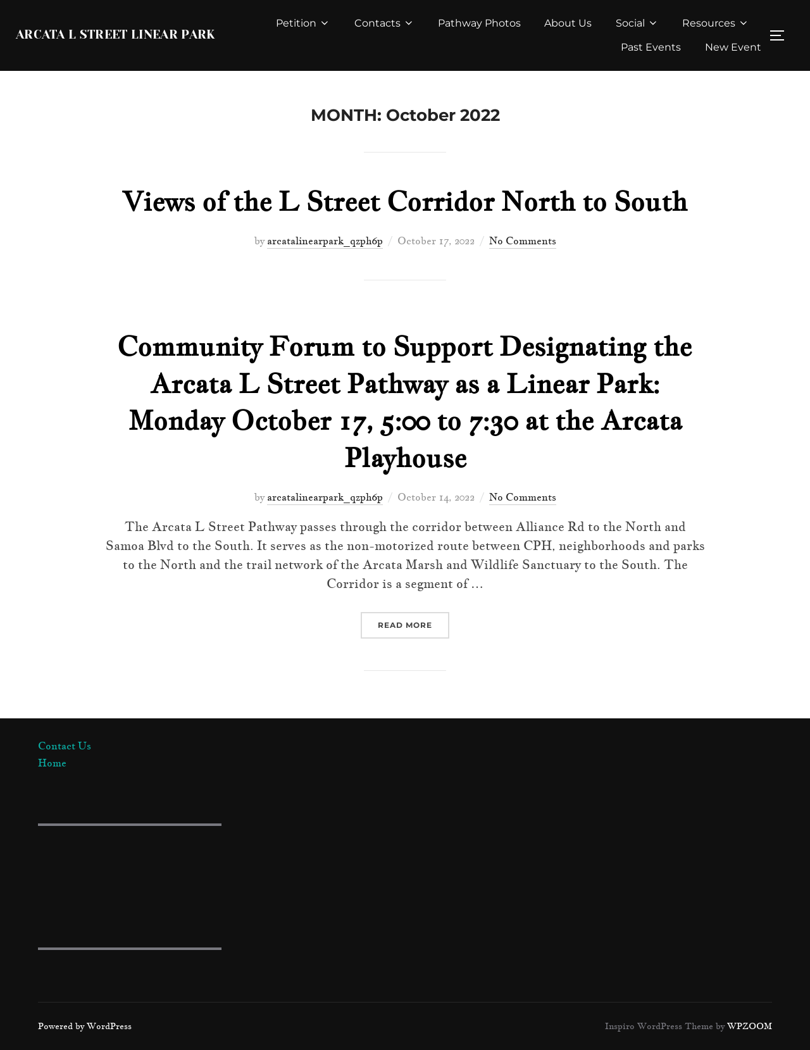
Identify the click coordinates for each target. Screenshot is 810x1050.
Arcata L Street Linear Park (115, 35)
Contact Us (64, 745)
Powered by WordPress (85, 1026)
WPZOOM (749, 1026)
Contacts (384, 23)
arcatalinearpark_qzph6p (325, 240)
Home (52, 762)
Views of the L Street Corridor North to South (404, 201)
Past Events (651, 47)
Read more (413, 624)
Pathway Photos (478, 23)
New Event (733, 47)
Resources (715, 23)
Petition (302, 23)
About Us (568, 23)
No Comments (522, 240)
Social (636, 23)
